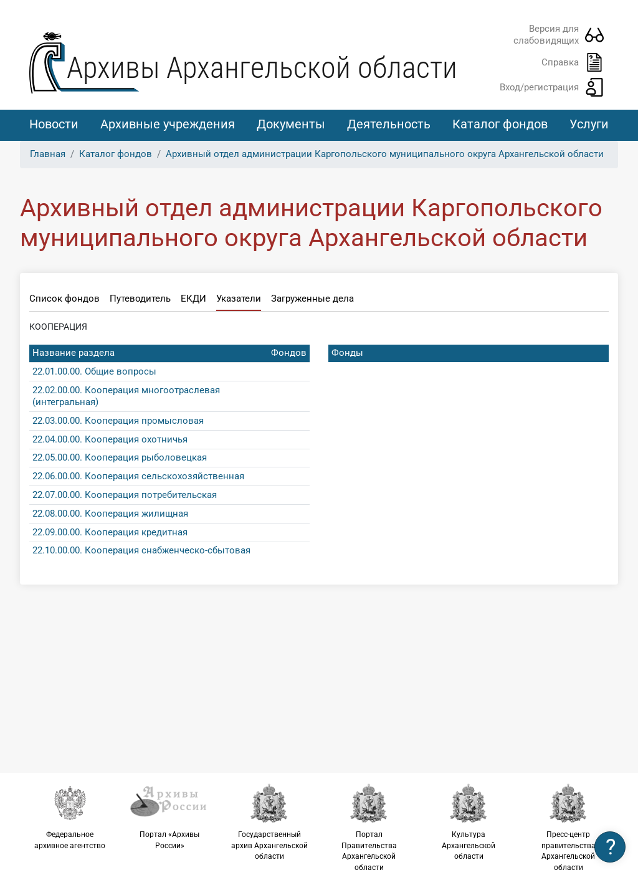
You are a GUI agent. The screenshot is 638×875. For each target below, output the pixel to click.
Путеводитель (140, 298)
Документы (291, 124)
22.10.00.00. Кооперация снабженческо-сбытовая (141, 550)
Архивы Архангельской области (262, 67)
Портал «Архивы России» (169, 816)
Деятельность (389, 124)
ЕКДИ (193, 298)
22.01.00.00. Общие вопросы (94, 371)
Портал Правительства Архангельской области (368, 827)
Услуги (589, 124)
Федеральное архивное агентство (69, 816)
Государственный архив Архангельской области (269, 822)
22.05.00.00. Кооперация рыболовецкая (119, 457)
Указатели (238, 298)
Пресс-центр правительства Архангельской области (568, 827)
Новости (54, 124)
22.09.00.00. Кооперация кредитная (110, 532)
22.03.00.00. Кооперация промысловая (118, 420)
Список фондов (64, 298)
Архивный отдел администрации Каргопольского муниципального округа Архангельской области (385, 154)
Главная (47, 154)
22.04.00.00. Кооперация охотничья (110, 439)
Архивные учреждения (167, 124)
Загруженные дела (312, 298)
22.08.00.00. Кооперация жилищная (110, 513)
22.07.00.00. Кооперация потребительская (124, 494)
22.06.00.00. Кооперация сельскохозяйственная (138, 476)
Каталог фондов (500, 124)
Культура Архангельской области (468, 822)
